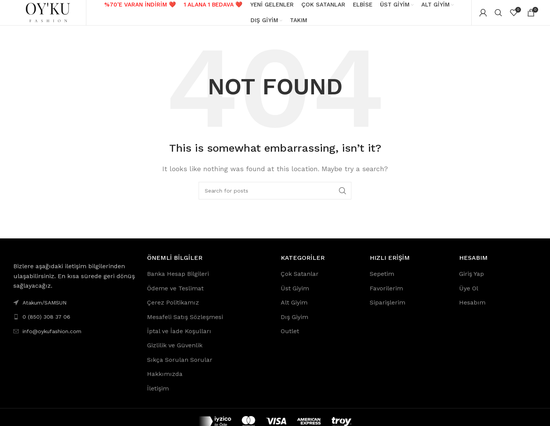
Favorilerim (386, 293)
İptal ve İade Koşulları (179, 336)
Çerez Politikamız (173, 308)
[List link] (74, 322)
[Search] (498, 15)
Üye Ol (468, 293)
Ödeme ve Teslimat (175, 293)
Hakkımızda (165, 379)
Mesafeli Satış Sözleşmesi (185, 322)
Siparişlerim (387, 308)
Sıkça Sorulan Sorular (179, 365)
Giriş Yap (471, 279)
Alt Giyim (294, 308)
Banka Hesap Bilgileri (178, 279)
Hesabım (472, 308)
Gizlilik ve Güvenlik (174, 351)
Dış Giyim (294, 322)
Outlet (290, 336)
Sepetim (382, 279)
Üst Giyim (295, 293)
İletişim (158, 393)
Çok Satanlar (300, 279)
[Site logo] (47, 14)
